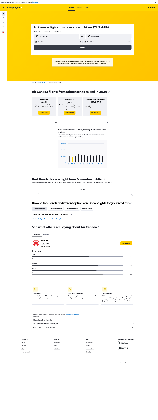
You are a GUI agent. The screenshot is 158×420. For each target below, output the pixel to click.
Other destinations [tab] (72, 208)
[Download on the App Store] (123, 348)
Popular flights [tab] (87, 208)
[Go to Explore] (3, 26)
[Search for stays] (3, 18)
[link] (44, 113)
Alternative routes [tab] (39, 208)
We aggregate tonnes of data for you (83, 323)
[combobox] (37, 31)
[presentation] (109, 92)
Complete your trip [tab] (56, 208)
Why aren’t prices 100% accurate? (83, 327)
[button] (156, 2)
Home (32, 82)
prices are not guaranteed (72, 314)
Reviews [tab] (46, 234)
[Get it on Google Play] (123, 343)
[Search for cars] (3, 22)
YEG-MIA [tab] (82, 189)
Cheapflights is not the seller (83, 320)
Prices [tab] (57, 123)
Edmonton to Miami (42, 82)
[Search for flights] (3, 14)
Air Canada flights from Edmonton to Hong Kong (47, 219)
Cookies (35, 2)
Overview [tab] (37, 234)
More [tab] (108, 123)
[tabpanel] (82, 150)
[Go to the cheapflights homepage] (14, 8)
